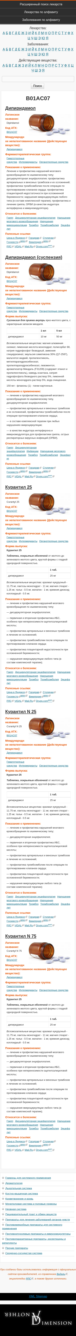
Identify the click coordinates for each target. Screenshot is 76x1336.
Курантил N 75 (20, 936)
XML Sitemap (38, 1296)
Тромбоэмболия (49, 225)
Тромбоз (34, 225)
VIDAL (19, 246)
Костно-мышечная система (21, 1193)
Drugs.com (45, 246)
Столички (49, 237)
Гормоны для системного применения (28, 1177)
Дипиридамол (20, 108)
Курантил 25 (18, 487)
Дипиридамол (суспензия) (33, 257)
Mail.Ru (30, 246)
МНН (24, 241)
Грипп (10, 217)
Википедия (36, 242)
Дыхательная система (18, 1188)
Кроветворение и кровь (19, 1198)
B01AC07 (12, 132)
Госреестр (14, 242)
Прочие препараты (16, 1248)
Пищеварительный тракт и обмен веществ (31, 1214)
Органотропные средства (53, 162)
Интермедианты (28, 162)
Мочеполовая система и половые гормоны (31, 1203)
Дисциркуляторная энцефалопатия (35, 217)
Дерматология (14, 1183)
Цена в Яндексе (17, 237)
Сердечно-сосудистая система (23, 1253)
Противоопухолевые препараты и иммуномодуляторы (37, 1233)
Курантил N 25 (20, 711)
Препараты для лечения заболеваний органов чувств (37, 1219)
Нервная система (15, 1209)
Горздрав (35, 237)
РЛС (10, 246)
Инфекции (32, 451)
